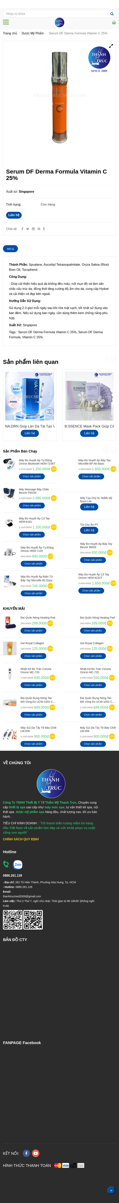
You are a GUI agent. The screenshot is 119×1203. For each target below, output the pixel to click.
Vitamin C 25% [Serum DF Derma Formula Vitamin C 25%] (32, 337)
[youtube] (35, 1153)
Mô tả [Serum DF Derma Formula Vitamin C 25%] (10, 248)
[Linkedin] (33, 229)
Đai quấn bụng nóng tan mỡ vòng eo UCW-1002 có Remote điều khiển (37, 701)
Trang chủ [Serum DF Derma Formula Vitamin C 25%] (10, 33)
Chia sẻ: (12, 229)
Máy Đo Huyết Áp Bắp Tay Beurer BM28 (96, 545)
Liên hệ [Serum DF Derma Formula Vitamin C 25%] (13, 215)
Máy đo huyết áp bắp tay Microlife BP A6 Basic (94, 462)
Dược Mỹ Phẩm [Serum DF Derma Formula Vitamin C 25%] (33, 33)
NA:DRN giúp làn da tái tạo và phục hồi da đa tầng (49, 426)
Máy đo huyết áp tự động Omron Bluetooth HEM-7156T (37, 462)
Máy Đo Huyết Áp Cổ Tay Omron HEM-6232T (93, 576)
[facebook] (26, 1153)
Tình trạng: (14, 204)
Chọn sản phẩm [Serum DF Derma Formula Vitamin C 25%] (32, 476)
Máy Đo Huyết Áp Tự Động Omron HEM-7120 (37, 549)
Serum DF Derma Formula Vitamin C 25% (47, 332)
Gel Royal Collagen (32, 643)
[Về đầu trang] (111, 1190)
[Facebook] (22, 229)
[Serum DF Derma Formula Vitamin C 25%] (39, 229)
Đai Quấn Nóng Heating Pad (38, 617)
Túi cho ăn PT (89, 524)
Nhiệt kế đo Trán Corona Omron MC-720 (36, 670)
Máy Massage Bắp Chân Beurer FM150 (34, 491)
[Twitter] (27, 229)
